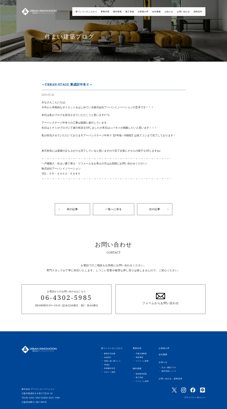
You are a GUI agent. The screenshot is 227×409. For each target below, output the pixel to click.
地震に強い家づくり (112, 361)
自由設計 (107, 357)
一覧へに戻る (113, 209)
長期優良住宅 (109, 368)
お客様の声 (143, 11)
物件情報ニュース (169, 371)
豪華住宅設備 (109, 353)
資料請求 (198, 11)
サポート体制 (109, 372)
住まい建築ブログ (169, 367)
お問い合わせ (183, 11)
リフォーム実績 (142, 381)
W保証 (107, 364)
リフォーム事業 (142, 361)
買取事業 (139, 357)
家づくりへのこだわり (86, 11)
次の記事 (154, 209)
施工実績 (129, 11)
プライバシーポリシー (194, 397)
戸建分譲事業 (141, 353)
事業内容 (105, 11)
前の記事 (72, 209)
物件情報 (117, 11)
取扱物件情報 (141, 374)
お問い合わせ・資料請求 (170, 378)
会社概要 (156, 11)
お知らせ (169, 11)
